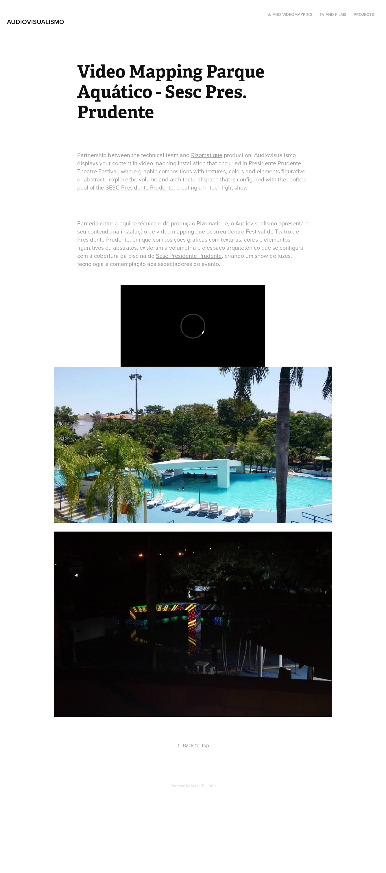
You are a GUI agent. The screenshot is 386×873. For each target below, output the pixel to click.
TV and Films (332, 14)
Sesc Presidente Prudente (189, 255)
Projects (364, 14)
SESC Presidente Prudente (139, 187)
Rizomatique (206, 155)
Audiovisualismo (35, 21)
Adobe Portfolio (203, 785)
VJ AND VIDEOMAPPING (290, 14)
